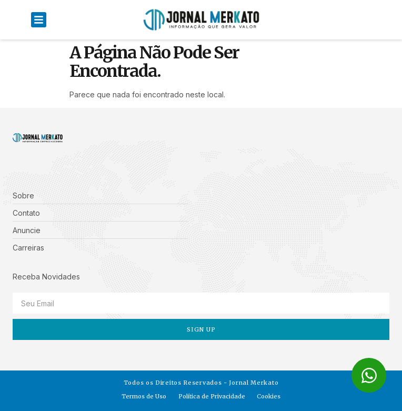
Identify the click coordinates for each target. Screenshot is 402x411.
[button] (38, 19)
